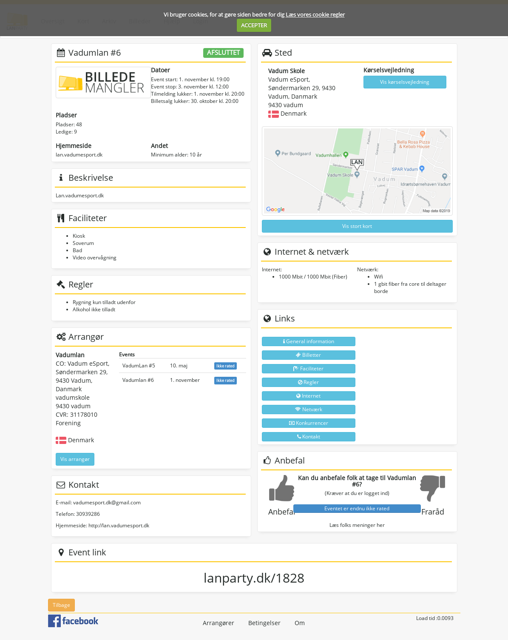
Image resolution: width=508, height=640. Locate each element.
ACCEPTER (254, 25)
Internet (308, 395)
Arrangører (218, 623)
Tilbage (61, 605)
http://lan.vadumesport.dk (118, 525)
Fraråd (432, 511)
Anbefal (281, 511)
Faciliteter (308, 368)
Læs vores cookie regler (315, 14)
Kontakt (308, 436)
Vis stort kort (357, 226)
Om (300, 623)
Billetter (308, 354)
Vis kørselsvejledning (404, 81)
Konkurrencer (308, 423)
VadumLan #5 (138, 365)
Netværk (308, 409)
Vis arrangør (75, 459)
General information (308, 341)
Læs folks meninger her (357, 525)
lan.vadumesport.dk (79, 154)
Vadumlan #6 (138, 380)
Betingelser (264, 623)
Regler (308, 382)
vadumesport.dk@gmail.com (107, 502)
